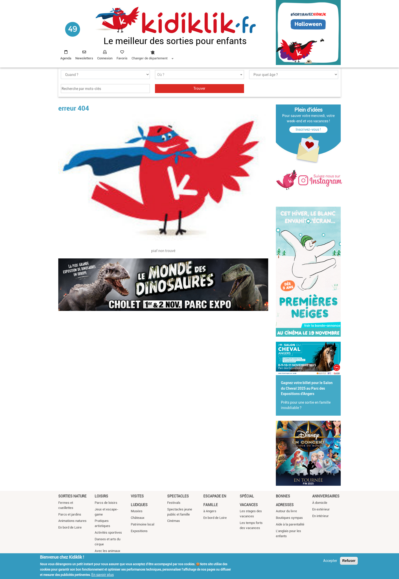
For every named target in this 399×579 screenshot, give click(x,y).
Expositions (139, 531)
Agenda (65, 58)
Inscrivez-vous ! (308, 129)
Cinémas (173, 521)
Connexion (104, 58)
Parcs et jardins (69, 514)
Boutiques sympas (289, 518)
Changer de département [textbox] (149, 58)
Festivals (173, 503)
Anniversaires (325, 496)
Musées (136, 511)
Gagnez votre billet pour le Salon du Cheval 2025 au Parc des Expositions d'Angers (307, 388)
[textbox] (199, 74)
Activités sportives (108, 532)
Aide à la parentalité (290, 524)
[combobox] (152, 53)
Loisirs (101, 496)
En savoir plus (102, 575)
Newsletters (84, 58)
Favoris (122, 58)
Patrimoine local (142, 524)
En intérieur (320, 516)
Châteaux (138, 518)
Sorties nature (72, 496)
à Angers (209, 511)
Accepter (330, 561)
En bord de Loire (70, 527)
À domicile (319, 503)
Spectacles (178, 496)
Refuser (348, 561)
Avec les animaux (107, 551)
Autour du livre (286, 511)
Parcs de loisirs (106, 503)
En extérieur (321, 509)
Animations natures (72, 521)
